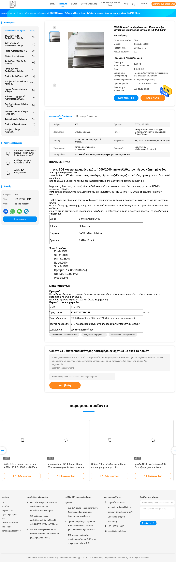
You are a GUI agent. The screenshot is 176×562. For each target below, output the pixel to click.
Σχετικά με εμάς (8, 514)
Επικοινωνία (20, 219)
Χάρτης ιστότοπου (9, 523)
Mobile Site (6, 527)
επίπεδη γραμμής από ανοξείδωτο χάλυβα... (20, 97)
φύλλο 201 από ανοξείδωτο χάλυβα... (20, 37)
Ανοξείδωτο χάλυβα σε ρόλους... (20, 62)
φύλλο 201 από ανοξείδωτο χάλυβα (78, 500)
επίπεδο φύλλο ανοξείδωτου (123, 335)
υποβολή (65, 385)
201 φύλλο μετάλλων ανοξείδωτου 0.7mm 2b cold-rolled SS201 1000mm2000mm (44, 520)
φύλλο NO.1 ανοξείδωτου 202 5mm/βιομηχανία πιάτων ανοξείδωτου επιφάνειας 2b (150, 467)
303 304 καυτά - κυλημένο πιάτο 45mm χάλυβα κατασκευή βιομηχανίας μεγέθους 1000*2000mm (83, 512)
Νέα (3, 518)
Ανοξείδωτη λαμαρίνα (20, 30)
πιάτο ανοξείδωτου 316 (20, 50)
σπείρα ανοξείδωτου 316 (20, 76)
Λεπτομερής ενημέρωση (60, 116)
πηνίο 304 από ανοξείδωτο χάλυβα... (20, 70)
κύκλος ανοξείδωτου (20, 56)
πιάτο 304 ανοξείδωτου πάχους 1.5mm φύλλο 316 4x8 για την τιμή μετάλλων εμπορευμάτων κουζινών (25, 152)
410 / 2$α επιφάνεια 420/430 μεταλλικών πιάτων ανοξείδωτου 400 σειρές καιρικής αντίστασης (43, 507)
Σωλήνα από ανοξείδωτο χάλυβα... (20, 82)
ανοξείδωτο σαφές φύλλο (94, 335)
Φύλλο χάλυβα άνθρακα (20, 119)
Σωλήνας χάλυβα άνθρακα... (20, 130)
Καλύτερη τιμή (126, 98)
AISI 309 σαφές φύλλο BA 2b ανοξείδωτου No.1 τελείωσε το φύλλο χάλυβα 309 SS (44, 533)
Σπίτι (3, 502)
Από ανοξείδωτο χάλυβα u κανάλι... (20, 105)
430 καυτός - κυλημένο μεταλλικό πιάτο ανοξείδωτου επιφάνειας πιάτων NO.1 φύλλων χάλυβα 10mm (82, 539)
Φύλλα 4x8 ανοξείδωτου (20, 171)
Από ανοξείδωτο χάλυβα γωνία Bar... (20, 112)
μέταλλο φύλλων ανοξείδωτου (64, 335)
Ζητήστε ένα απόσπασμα (163, 4)
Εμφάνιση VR (7, 510)
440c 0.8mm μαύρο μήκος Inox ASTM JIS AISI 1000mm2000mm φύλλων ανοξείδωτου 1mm (21, 467)
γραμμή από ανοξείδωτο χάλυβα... (20, 90)
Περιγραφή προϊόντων (86, 116)
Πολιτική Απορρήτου (11, 531)
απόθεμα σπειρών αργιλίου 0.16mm (22, 161)
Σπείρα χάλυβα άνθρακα (20, 124)
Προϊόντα (5, 506)
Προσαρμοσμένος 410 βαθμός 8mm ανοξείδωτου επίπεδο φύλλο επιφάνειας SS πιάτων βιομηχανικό (81, 526)
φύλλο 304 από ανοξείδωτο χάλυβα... (20, 44)
